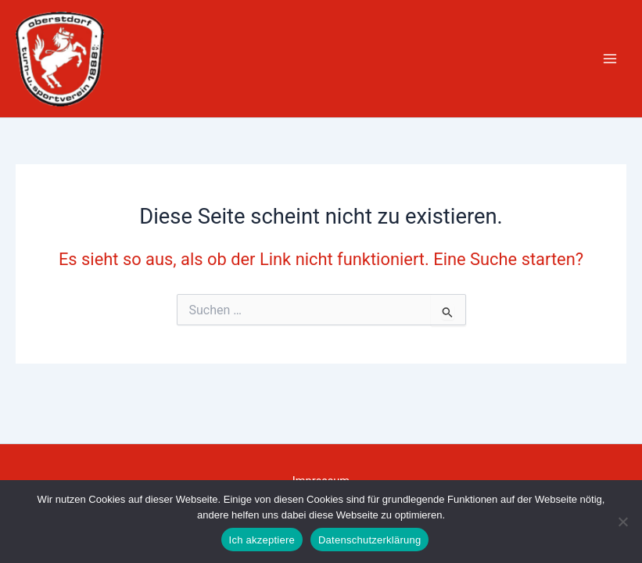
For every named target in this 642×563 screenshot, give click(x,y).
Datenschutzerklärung (369, 540)
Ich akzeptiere (262, 540)
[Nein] (622, 521)
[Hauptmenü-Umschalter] (610, 58)
